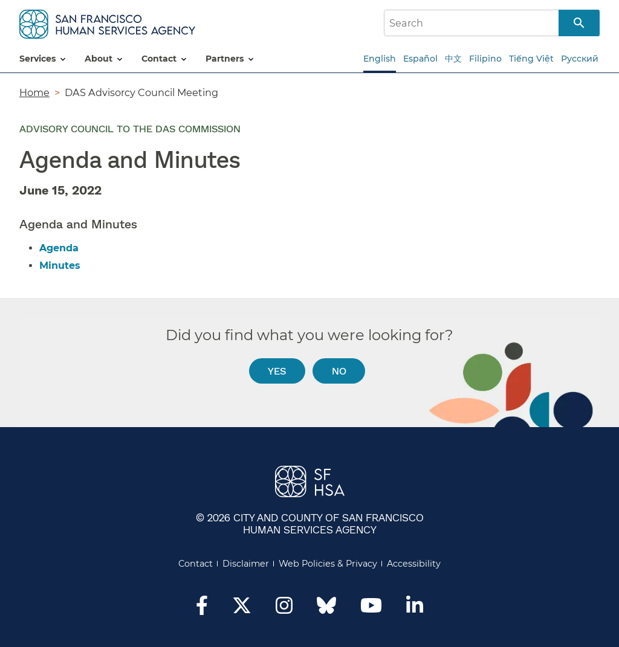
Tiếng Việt (531, 58)
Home (34, 92)
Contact (195, 563)
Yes (277, 370)
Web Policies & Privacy (328, 563)
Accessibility (414, 563)
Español (420, 58)
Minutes (59, 265)
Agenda (59, 248)
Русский (579, 58)
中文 (453, 58)
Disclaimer (245, 563)
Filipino (485, 58)
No (339, 370)
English (379, 58)
